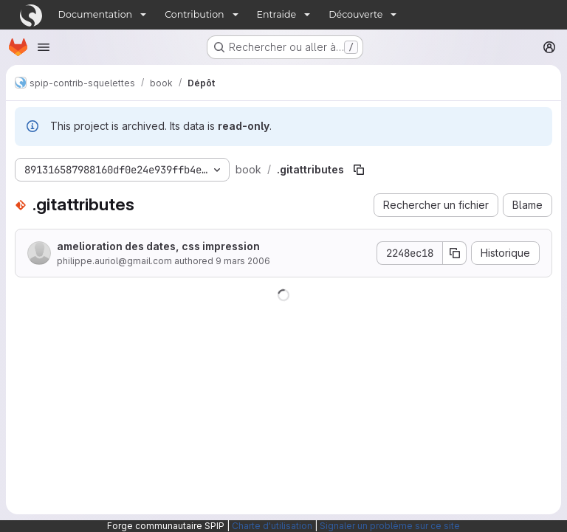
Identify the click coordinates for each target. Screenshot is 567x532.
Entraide (277, 14)
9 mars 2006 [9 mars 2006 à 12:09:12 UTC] (243, 260)
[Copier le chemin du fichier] (359, 170)
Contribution (194, 14)
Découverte (355, 14)
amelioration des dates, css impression (158, 246)
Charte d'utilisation (272, 525)
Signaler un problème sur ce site (390, 525)
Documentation (95, 14)
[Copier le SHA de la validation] (455, 253)
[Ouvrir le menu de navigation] (43, 47)
